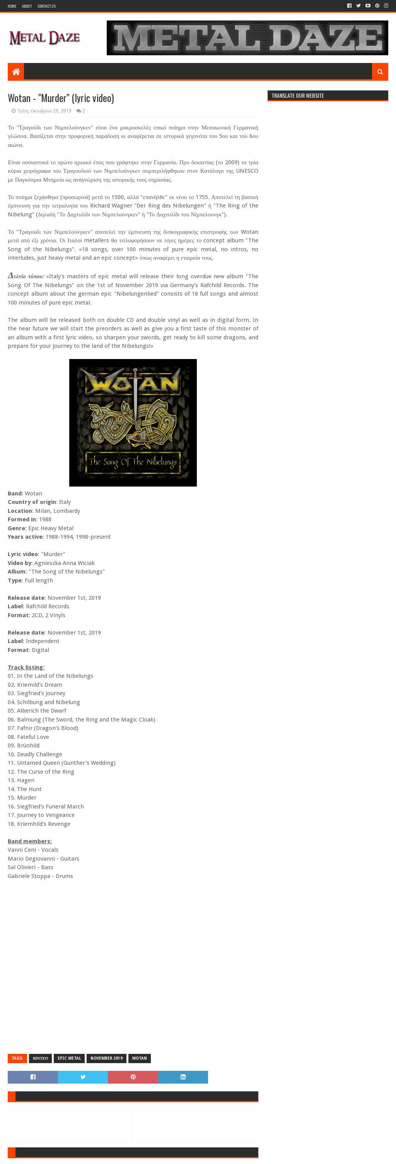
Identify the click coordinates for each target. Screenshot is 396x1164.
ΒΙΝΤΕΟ (40, 1058)
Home (12, 6)
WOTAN (139, 1058)
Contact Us (47, 6)
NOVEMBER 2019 (106, 1058)
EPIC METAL (69, 1058)
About (27, 6)
